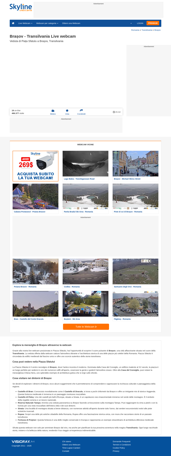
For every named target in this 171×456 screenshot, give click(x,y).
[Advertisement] (98, 12)
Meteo (53, 112)
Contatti (65, 451)
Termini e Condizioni (122, 444)
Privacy (116, 451)
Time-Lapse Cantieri (71, 448)
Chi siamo (66, 441)
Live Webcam (25, 23)
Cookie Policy (119, 448)
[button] (129, 23)
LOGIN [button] (140, 23)
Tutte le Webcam (86, 326)
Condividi (81, 112)
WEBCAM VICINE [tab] (85, 144)
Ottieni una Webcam (71, 23)
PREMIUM (153, 23)
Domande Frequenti (121, 441)
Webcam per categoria (47, 23)
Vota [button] (67, 112)
